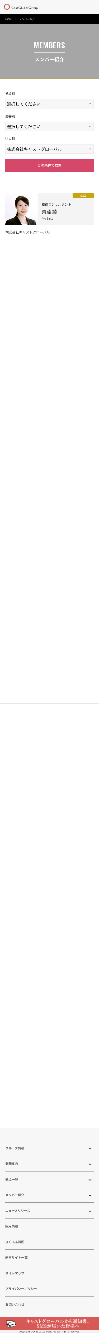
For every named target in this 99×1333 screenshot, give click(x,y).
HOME (9, 19)
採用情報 (11, 1220)
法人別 (10, 135)
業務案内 (11, 1158)
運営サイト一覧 (16, 1252)
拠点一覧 (11, 1173)
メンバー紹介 (14, 1189)
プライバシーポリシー (21, 1283)
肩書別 (10, 114)
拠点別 (10, 93)
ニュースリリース (17, 1205)
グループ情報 (14, 1142)
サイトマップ (14, 1267)
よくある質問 (14, 1236)
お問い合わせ (14, 1298)
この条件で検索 (49, 159)
